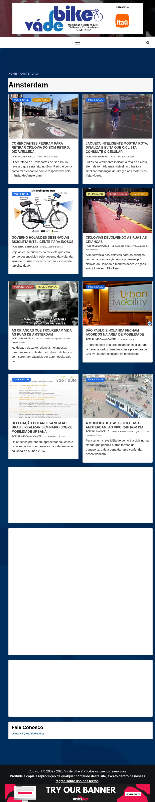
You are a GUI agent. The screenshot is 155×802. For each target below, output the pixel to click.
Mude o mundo (47, 286)
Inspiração (95, 194)
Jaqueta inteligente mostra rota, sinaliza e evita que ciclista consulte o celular (117, 148)
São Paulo (41, 100)
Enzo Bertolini (27, 246)
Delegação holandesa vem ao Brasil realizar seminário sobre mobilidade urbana (42, 427)
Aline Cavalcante (104, 339)
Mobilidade (21, 100)
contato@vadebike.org (28, 733)
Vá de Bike (72, 771)
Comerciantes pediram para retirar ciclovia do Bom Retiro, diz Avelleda (41, 148)
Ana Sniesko (100, 156)
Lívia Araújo (26, 338)
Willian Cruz (26, 156)
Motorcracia (118, 194)
